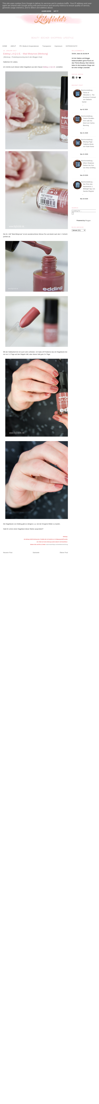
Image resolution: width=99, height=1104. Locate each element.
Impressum (58, 46)
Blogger (88, 220)
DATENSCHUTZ (71, 46)
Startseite (36, 552)
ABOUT (13, 46)
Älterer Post (64, 552)
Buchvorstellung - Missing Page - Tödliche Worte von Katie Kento (88, 143)
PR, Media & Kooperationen (29, 46)
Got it (56, 11)
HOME (4, 46)
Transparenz (46, 46)
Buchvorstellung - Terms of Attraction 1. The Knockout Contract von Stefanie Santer (89, 96)
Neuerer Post (7, 552)
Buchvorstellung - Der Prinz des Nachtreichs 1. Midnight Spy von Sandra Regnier (88, 186)
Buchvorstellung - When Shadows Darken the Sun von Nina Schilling (88, 164)
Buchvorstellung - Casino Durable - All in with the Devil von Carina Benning (88, 120)
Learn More (46, 11)
